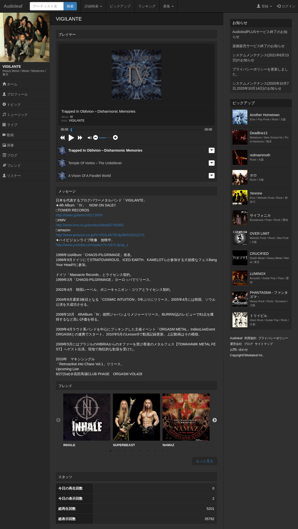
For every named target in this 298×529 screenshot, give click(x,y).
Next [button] (214, 420)
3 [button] (125, 450)
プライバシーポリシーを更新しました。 (260, 71)
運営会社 (236, 344)
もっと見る (204, 461)
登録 (264, 6)
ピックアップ (120, 6)
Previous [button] (58, 420)
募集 (168, 6)
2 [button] (117, 450)
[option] (86, 420)
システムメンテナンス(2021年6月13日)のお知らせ (260, 57)
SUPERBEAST (136, 420)
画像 (8, 145)
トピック (11, 104)
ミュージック (15, 115)
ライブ (9, 125)
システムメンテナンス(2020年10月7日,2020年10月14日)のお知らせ (260, 85)
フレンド (11, 165)
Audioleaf (13, 6)
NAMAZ (186, 420)
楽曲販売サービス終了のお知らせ (258, 46)
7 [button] (155, 450)
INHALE (86, 420)
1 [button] (110, 450)
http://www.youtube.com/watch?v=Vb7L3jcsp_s (92, 245)
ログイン (286, 6)
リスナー (11, 176)
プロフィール (15, 94)
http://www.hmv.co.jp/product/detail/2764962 (90, 225)
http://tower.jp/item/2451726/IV (79, 215)
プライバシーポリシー (273, 338)
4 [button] (132, 450)
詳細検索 (93, 6)
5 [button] (140, 450)
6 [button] (147, 450)
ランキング (147, 6)
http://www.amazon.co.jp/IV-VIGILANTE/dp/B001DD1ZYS (100, 235)
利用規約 (250, 338)
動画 (8, 135)
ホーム (9, 84)
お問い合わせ (239, 349)
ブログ (9, 155)
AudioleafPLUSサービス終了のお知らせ (259, 34)
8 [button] (162, 450)
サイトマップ (264, 344)
